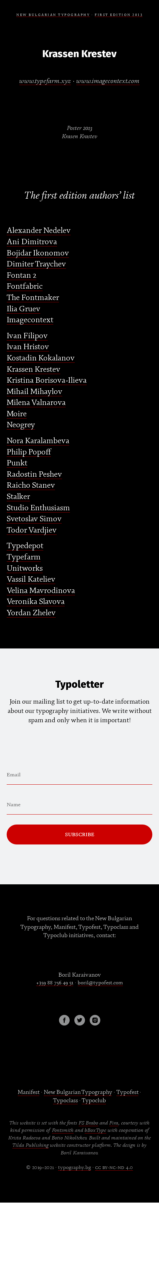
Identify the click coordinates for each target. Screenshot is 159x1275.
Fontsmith (63, 1130)
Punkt (17, 463)
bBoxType (95, 1130)
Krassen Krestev (33, 369)
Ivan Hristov (28, 346)
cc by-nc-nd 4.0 (114, 1167)
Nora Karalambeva (38, 440)
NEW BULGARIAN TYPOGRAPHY (53, 15)
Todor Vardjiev (32, 530)
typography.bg (74, 1167)
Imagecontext (30, 320)
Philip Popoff (29, 452)
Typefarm (24, 557)
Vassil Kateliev (31, 579)
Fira (113, 1123)
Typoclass (65, 1100)
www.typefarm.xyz (45, 81)
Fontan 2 (21, 275)
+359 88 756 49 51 (54, 982)
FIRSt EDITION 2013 (119, 15)
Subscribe (79, 834)
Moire (17, 414)
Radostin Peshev (34, 474)
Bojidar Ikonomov (38, 253)
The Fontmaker (33, 297)
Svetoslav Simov (34, 519)
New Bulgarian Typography (78, 1092)
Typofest (127, 1092)
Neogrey (21, 425)
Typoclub (94, 1100)
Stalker (18, 496)
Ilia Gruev (23, 309)
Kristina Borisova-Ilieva (47, 380)
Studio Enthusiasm (38, 508)
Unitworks (25, 568)
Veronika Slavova (36, 601)
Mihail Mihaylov (34, 391)
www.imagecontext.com (108, 81)
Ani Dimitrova (32, 241)
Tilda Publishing (30, 1145)
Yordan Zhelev (31, 613)
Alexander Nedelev (39, 230)
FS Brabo (88, 1123)
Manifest (28, 1092)
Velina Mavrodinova (41, 590)
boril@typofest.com (100, 982)
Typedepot (25, 545)
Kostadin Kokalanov (41, 358)
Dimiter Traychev (36, 264)
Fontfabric (25, 286)
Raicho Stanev (31, 485)
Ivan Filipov (27, 336)
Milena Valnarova (36, 402)
